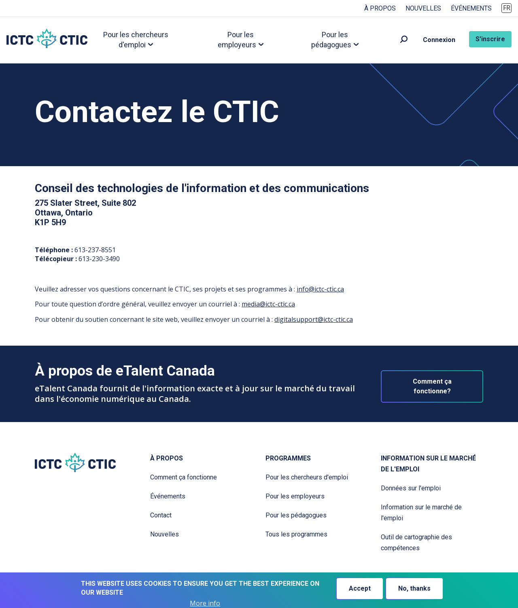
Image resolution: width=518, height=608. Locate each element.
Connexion (439, 40)
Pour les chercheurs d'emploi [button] (135, 39)
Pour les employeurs (295, 496)
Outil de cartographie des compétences (416, 542)
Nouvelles (423, 8)
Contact (161, 515)
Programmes (288, 458)
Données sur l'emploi (411, 488)
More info (205, 603)
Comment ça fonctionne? (432, 386)
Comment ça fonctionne (183, 477)
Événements (471, 8)
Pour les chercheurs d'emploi (306, 477)
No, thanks (414, 588)
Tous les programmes (296, 534)
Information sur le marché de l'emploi (428, 463)
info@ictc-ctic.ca (320, 289)
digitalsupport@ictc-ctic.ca (313, 319)
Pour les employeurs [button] (237, 39)
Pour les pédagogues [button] (331, 39)
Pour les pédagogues (296, 515)
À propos (380, 8)
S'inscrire (490, 39)
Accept (360, 588)
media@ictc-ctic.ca (268, 304)
